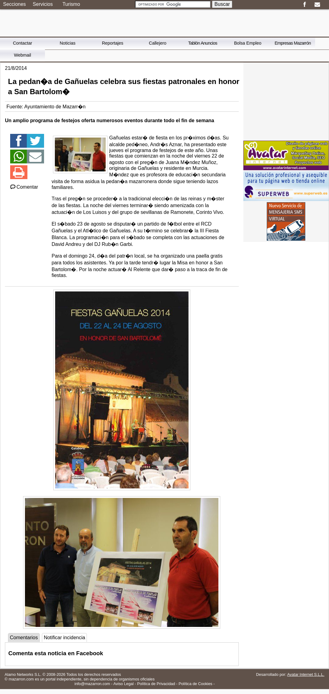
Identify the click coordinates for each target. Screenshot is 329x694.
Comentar (24, 187)
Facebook (304, 4)
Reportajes (113, 43)
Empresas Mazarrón (292, 43)
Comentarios (24, 637)
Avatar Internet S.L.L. (305, 674)
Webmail (22, 55)
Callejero (157, 43)
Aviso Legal (123, 683)
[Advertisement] (286, 100)
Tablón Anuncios (202, 43)
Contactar (22, 43)
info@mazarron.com (92, 683)
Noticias (67, 43)
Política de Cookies (196, 683)
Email (317, 4)
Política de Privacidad (156, 683)
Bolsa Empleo (248, 43)
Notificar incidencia (64, 637)
